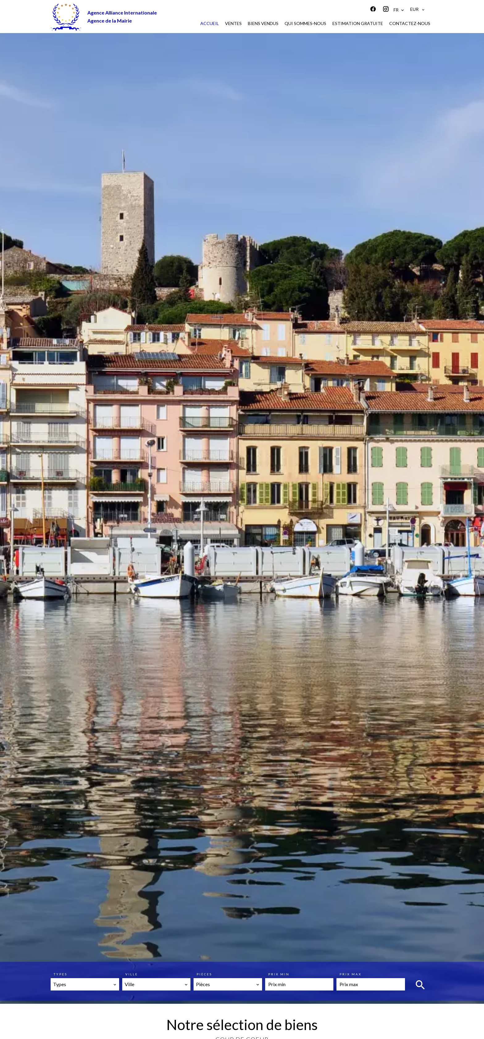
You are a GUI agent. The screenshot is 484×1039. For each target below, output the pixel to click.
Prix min (279, 974)
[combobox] (85, 984)
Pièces (204, 974)
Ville (131, 974)
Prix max (350, 974)
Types (60, 974)
